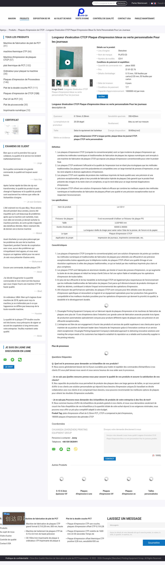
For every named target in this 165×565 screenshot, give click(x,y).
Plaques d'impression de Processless (21, 79)
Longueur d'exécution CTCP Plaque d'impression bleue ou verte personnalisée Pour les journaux (70, 92)
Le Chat (102, 96)
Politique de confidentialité (17, 558)
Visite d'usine (82, 18)
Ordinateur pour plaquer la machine (20, 71)
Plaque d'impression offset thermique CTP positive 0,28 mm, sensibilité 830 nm (85, 539)
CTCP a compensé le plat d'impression (115, 413)
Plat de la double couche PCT (17, 88)
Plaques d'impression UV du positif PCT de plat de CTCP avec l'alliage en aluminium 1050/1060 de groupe (106, 492)
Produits (24, 18)
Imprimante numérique (14, 110)
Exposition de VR (41, 18)
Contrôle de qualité (103, 18)
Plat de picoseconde (13, 104)
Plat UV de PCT (10, 99)
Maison (12, 18)
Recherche (122, 3)
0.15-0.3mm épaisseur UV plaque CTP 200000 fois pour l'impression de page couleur (61, 492)
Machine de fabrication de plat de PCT (22, 43)
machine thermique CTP (15, 51)
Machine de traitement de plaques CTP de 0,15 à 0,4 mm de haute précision (44, 532)
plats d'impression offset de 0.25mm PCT (80, 413)
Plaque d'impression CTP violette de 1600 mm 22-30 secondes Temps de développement (85, 533)
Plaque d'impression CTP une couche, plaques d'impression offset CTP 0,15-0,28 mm (85, 525)
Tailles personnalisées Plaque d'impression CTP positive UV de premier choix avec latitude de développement (151, 492)
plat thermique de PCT (14, 65)
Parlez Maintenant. (140, 3)
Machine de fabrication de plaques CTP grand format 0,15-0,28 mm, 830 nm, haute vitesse (44, 525)
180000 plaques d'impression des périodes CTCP (73, 417)
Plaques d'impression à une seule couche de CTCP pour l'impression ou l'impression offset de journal (84, 492)
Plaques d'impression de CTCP (31, 30)
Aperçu (3, 30)
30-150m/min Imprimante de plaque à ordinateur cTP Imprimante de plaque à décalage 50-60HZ (43, 540)
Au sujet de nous (62, 18)
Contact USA (124, 18)
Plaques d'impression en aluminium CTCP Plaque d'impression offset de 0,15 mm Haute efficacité (129, 492)
